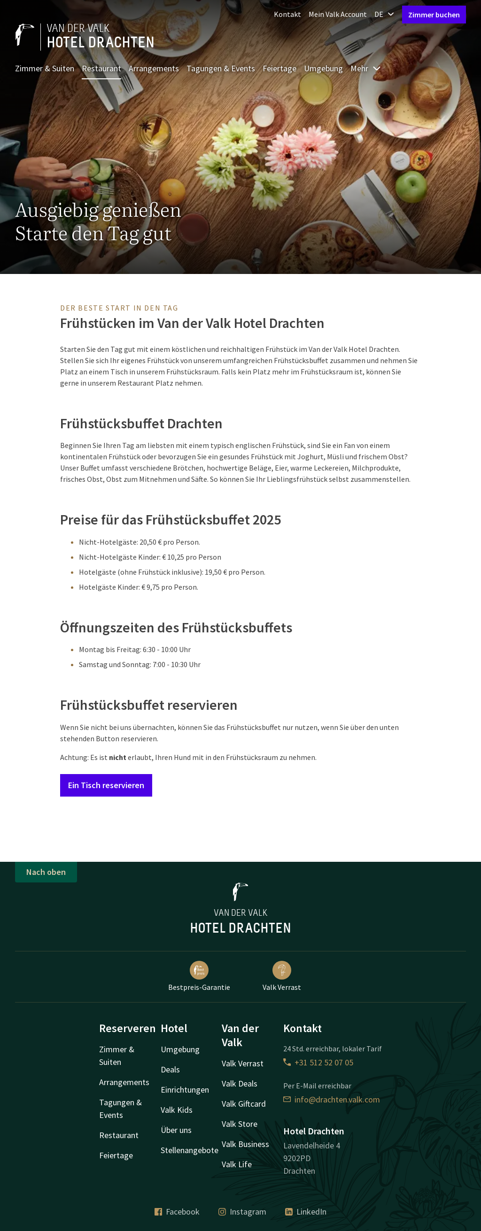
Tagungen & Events (220, 68)
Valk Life (237, 1164)
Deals (170, 1069)
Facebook (177, 1211)
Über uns (176, 1130)
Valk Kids (177, 1109)
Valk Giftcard (244, 1103)
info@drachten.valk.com (331, 1099)
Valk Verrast (282, 976)
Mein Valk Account (338, 14)
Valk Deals (239, 1083)
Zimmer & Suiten (44, 68)
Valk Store (239, 1123)
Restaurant (101, 68)
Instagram (242, 1211)
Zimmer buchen (434, 14)
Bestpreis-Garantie (199, 976)
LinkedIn (305, 1211)
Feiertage (279, 68)
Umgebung (323, 68)
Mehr (365, 68)
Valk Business (245, 1144)
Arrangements (154, 68)
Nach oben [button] (46, 871)
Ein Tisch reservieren (106, 785)
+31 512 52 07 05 (318, 1062)
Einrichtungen (185, 1089)
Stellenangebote (189, 1150)
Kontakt (287, 14)
